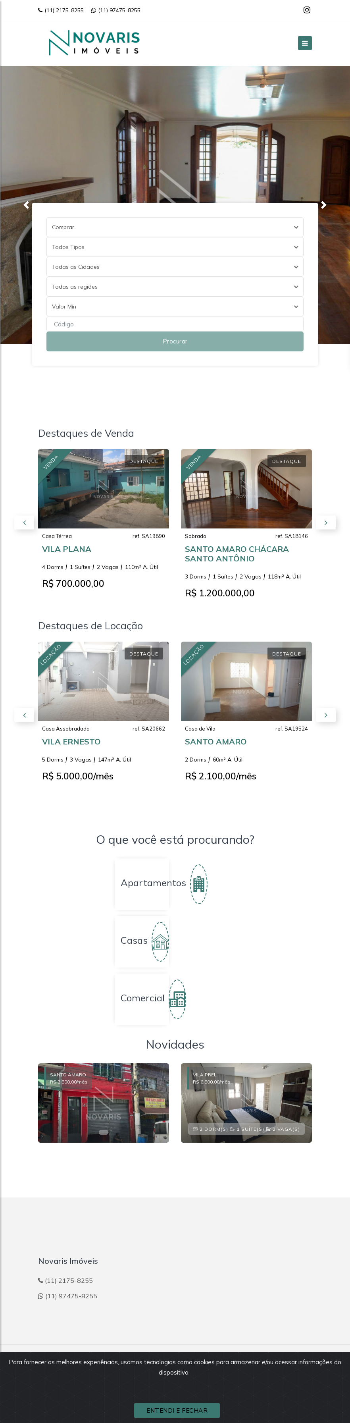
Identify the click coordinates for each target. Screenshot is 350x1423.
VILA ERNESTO (71, 745)
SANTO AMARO (216, 745)
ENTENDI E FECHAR (177, 1410)
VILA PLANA (66, 553)
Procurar (175, 341)
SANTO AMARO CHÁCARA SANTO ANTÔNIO (237, 557)
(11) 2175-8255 (61, 10)
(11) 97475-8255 (115, 10)
